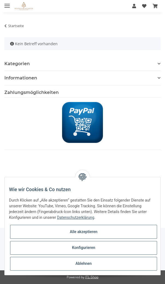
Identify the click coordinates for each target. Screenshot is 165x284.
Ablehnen (83, 263)
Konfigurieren (83, 247)
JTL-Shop (91, 277)
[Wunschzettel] (144, 6)
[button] (134, 6)
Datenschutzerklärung (75, 217)
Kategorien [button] (17, 63)
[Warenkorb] (155, 6)
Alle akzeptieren (83, 232)
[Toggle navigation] (7, 3)
